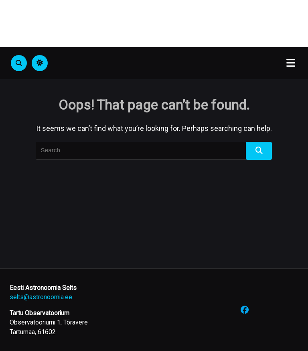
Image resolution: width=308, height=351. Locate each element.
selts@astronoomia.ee (41, 297)
